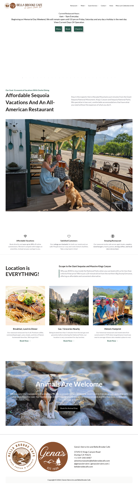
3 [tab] (30, 78)
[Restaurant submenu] (77, 5)
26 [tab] (115, 78)
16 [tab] (78, 78)
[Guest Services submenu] (97, 5)
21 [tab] (96, 78)
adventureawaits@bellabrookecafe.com (92, 460)
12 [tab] (63, 78)
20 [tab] (93, 78)
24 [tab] (108, 78)
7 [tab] (45, 78)
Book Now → (25, 341)
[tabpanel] (69, 55)
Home (111, 6)
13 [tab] (67, 78)
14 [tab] (71, 78)
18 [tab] (85, 78)
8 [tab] (48, 78)
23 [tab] (104, 78)
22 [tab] (100, 78)
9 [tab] (52, 78)
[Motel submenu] (85, 5)
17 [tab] (82, 78)
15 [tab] (74, 78)
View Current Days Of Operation (69, 22)
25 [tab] (111, 78)
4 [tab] (34, 78)
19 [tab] (89, 78)
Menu (58, 29)
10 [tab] (56, 78)
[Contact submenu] (106, 5)
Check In (78, 29)
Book (68, 29)
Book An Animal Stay (69, 408)
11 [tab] (59, 78)
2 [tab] (26, 78)
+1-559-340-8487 (83, 457)
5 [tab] (37, 78)
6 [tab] (41, 78)
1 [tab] (22, 78)
